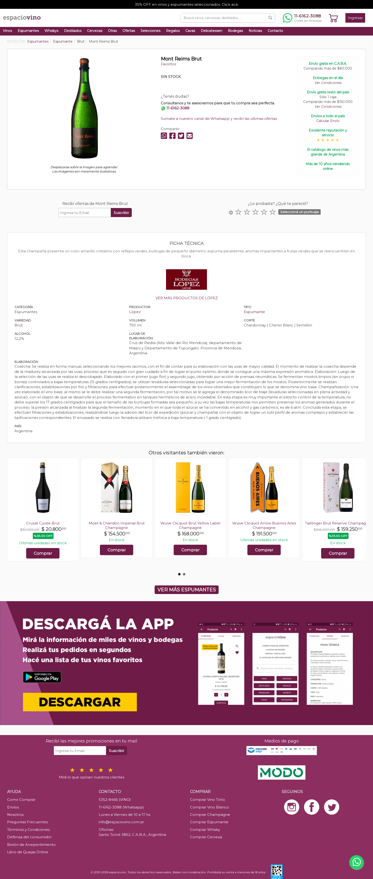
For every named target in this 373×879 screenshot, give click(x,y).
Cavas (190, 31)
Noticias (255, 31)
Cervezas (94, 31)
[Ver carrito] (333, 18)
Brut (19, 325)
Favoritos (168, 64)
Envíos (13, 807)
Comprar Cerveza (206, 837)
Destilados (72, 31)
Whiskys (51, 31)
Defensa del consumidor (29, 837)
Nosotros (15, 814)
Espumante (254, 312)
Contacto (275, 31)
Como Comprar (21, 799)
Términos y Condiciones (28, 829)
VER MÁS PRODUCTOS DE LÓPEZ (187, 298)
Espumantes (28, 31)
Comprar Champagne (210, 814)
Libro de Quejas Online (27, 852)
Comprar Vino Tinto (207, 799)
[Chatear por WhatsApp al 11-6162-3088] (302, 18)
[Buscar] (270, 17)
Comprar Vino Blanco (209, 807)
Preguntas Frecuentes (27, 822)
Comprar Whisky (205, 829)
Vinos (7, 31)
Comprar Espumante (209, 822)
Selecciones (150, 31)
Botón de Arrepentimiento (31, 844)
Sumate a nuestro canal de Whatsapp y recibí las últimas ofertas (219, 118)
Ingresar (355, 17)
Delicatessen (211, 31)
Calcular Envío (327, 121)
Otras (112, 31)
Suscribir (121, 212)
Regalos (173, 31)
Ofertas (129, 31)
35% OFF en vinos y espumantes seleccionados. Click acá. (186, 4)
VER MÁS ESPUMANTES (186, 590)
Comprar (43, 553)
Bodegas (235, 31)
